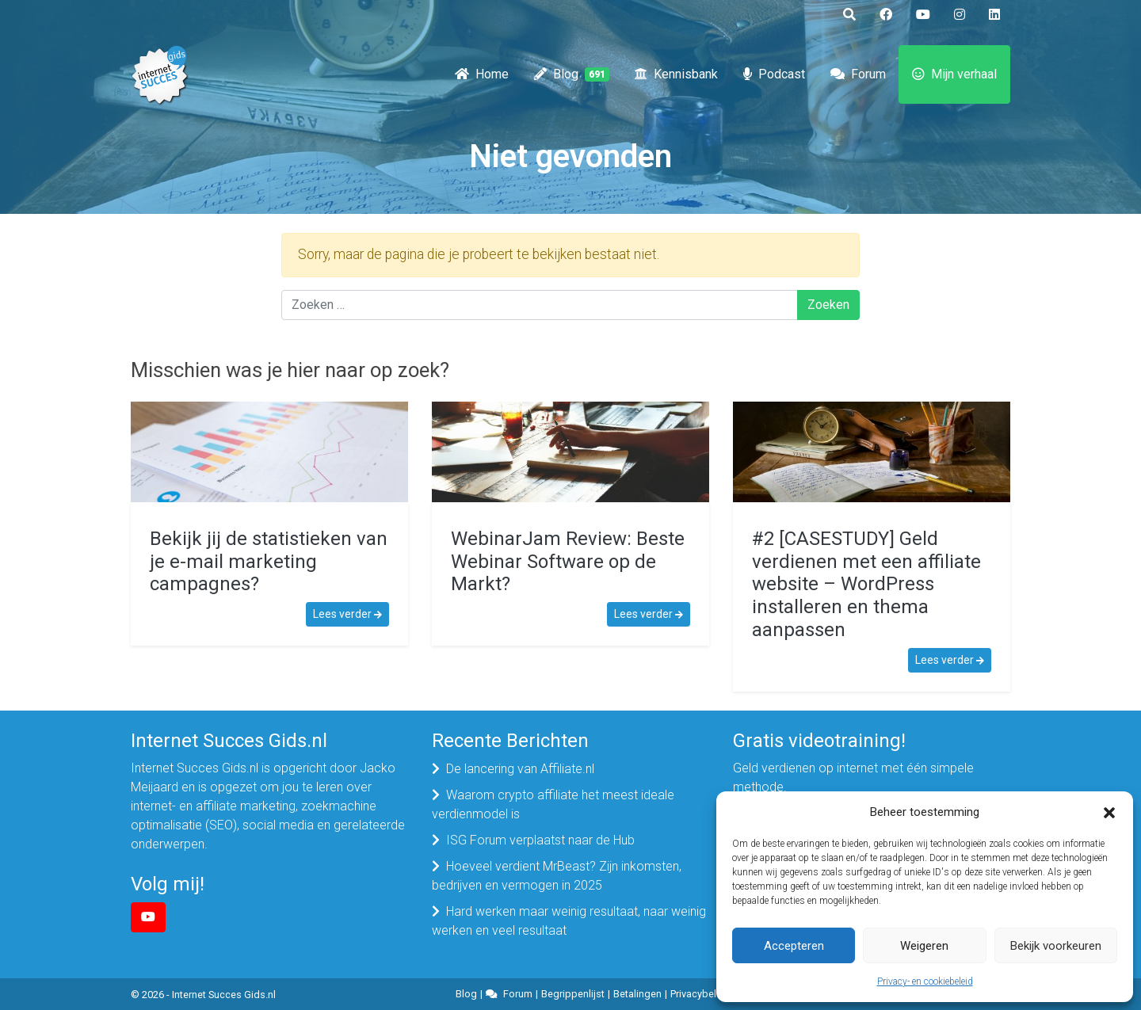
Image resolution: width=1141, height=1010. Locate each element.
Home (482, 74)
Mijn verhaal (954, 74)
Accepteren (794, 946)
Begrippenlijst (573, 994)
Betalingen (637, 994)
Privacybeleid (700, 994)
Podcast (774, 74)
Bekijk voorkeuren (1055, 946)
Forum (858, 74)
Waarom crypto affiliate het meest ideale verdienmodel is (553, 804)
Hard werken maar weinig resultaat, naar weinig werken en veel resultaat (569, 921)
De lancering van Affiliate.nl (520, 768)
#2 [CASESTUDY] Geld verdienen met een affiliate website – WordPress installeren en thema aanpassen (866, 584)
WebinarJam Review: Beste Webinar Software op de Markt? (568, 562)
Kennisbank (676, 74)
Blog (571, 74)
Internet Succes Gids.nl (224, 994)
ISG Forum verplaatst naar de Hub (540, 840)
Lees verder (347, 614)
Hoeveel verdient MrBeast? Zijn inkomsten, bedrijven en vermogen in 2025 (556, 876)
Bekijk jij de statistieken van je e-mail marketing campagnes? (268, 562)
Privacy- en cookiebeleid (925, 981)
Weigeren (924, 946)
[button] (1109, 812)
